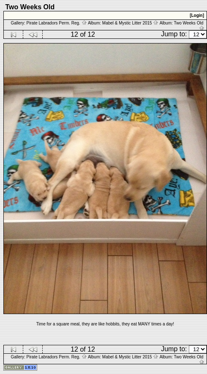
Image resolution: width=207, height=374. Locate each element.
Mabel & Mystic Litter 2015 (130, 23)
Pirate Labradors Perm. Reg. (57, 23)
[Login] (197, 15)
